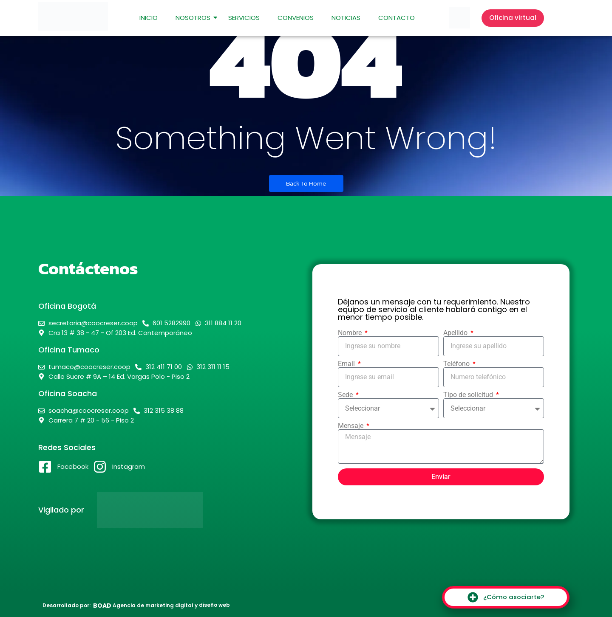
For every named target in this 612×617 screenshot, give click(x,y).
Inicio (148, 17)
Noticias (346, 17)
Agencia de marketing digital (153, 605)
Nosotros (195, 17)
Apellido (456, 333)
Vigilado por (61, 509)
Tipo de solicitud (469, 395)
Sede (346, 395)
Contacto (396, 17)
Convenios (296, 17)
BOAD (102, 605)
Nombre (350, 333)
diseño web (214, 605)
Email (347, 364)
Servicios (244, 17)
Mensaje (351, 426)
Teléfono (457, 364)
